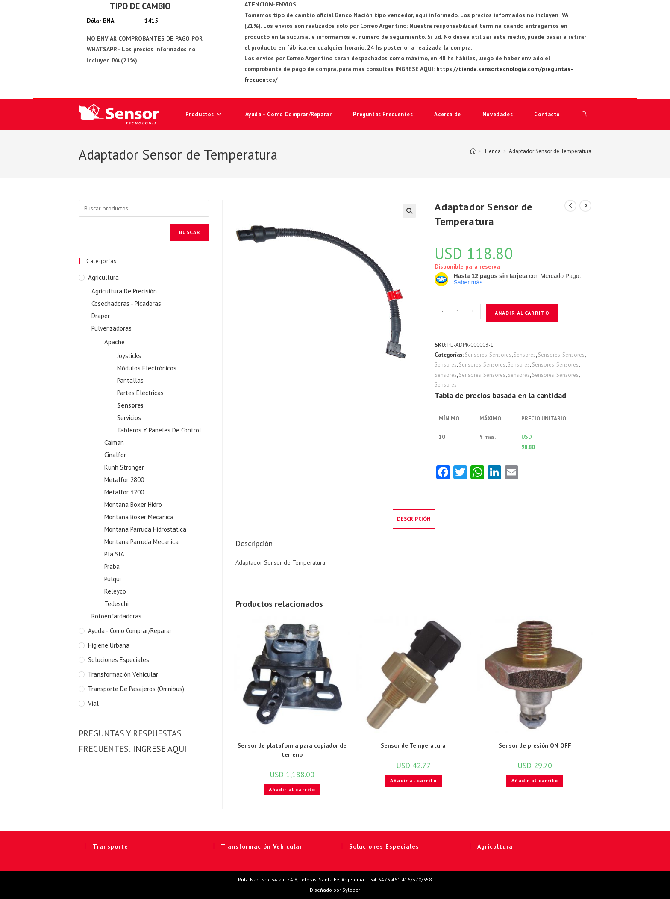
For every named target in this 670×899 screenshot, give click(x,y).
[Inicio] (473, 151)
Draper (100, 316)
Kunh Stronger (124, 467)
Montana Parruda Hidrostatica (145, 529)
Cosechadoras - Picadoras (126, 303)
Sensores (476, 354)
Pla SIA (114, 554)
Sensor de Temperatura (413, 745)
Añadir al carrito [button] (292, 789)
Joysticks (129, 356)
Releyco (115, 591)
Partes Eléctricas (140, 393)
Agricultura (103, 277)
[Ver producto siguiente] (585, 206)
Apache (114, 342)
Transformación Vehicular (123, 674)
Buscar (189, 232)
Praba (112, 566)
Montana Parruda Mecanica (141, 542)
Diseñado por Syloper (335, 890)
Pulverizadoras (111, 328)
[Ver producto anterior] (570, 206)
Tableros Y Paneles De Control (159, 430)
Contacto (547, 114)
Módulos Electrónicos (146, 368)
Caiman (114, 442)
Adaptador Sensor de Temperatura (550, 151)
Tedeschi (116, 604)
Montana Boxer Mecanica (138, 517)
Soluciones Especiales (118, 660)
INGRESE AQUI (160, 748)
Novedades (497, 114)
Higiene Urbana (108, 645)
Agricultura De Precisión (124, 291)
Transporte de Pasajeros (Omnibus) (136, 689)
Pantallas (130, 380)
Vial (93, 703)
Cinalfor (115, 455)
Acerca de (447, 114)
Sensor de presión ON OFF (535, 745)
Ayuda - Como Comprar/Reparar (130, 631)
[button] (409, 211)
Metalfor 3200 (124, 492)
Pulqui (112, 579)
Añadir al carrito (522, 313)
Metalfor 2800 (124, 480)
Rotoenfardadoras (116, 616)
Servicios (129, 418)
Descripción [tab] (413, 518)
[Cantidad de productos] (457, 311)
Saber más (467, 282)
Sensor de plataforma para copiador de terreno (292, 750)
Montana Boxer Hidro (133, 504)
